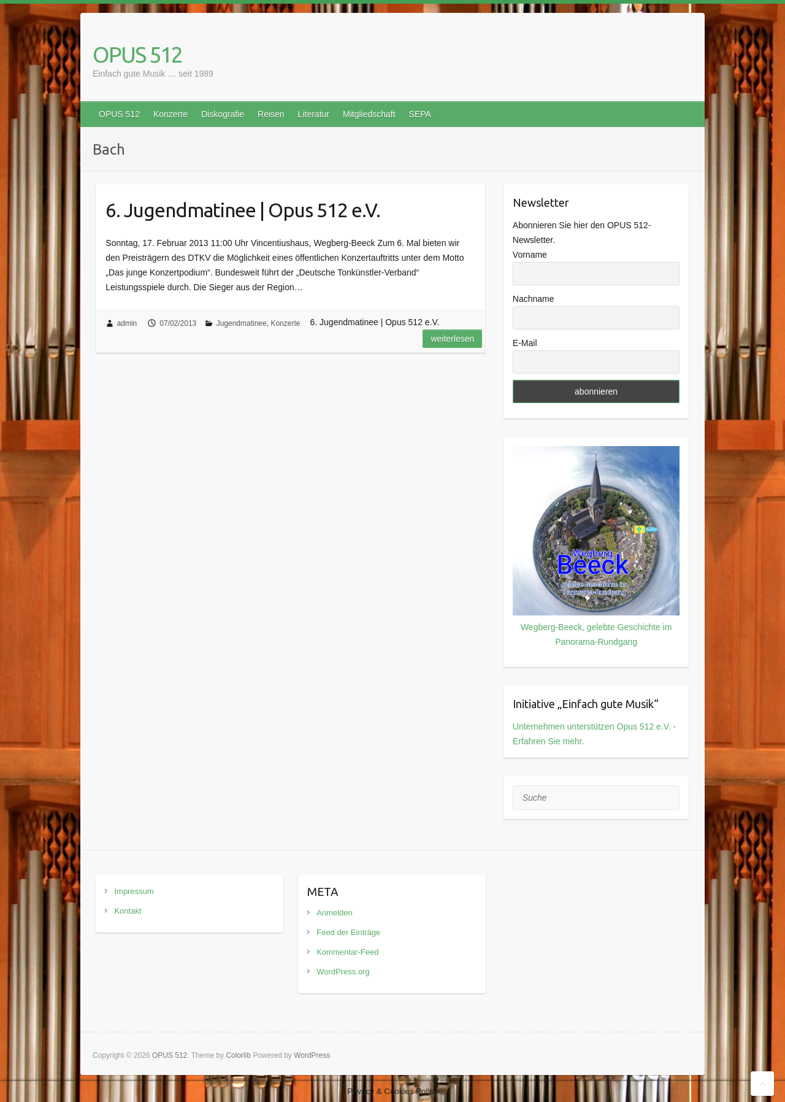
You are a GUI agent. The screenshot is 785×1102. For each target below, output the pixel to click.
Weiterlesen (452, 339)
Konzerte (170, 114)
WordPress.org (342, 971)
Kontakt (127, 910)
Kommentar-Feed (347, 952)
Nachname (533, 299)
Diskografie (222, 114)
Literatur (313, 114)
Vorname (530, 255)
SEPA (420, 114)
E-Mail (525, 343)
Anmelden (334, 912)
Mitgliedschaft (369, 114)
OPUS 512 (137, 54)
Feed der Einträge (348, 932)
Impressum (133, 891)
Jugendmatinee (241, 323)
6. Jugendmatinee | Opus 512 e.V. (242, 210)
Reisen (271, 114)
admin (127, 323)
